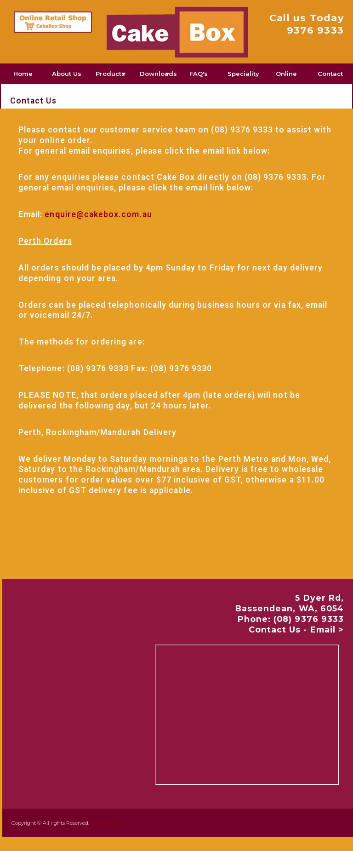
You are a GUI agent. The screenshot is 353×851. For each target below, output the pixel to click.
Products (110, 73)
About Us (66, 73)
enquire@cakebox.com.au (98, 214)
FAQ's (198, 73)
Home (23, 73)
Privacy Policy (107, 823)
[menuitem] (23, 73)
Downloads (158, 73)
